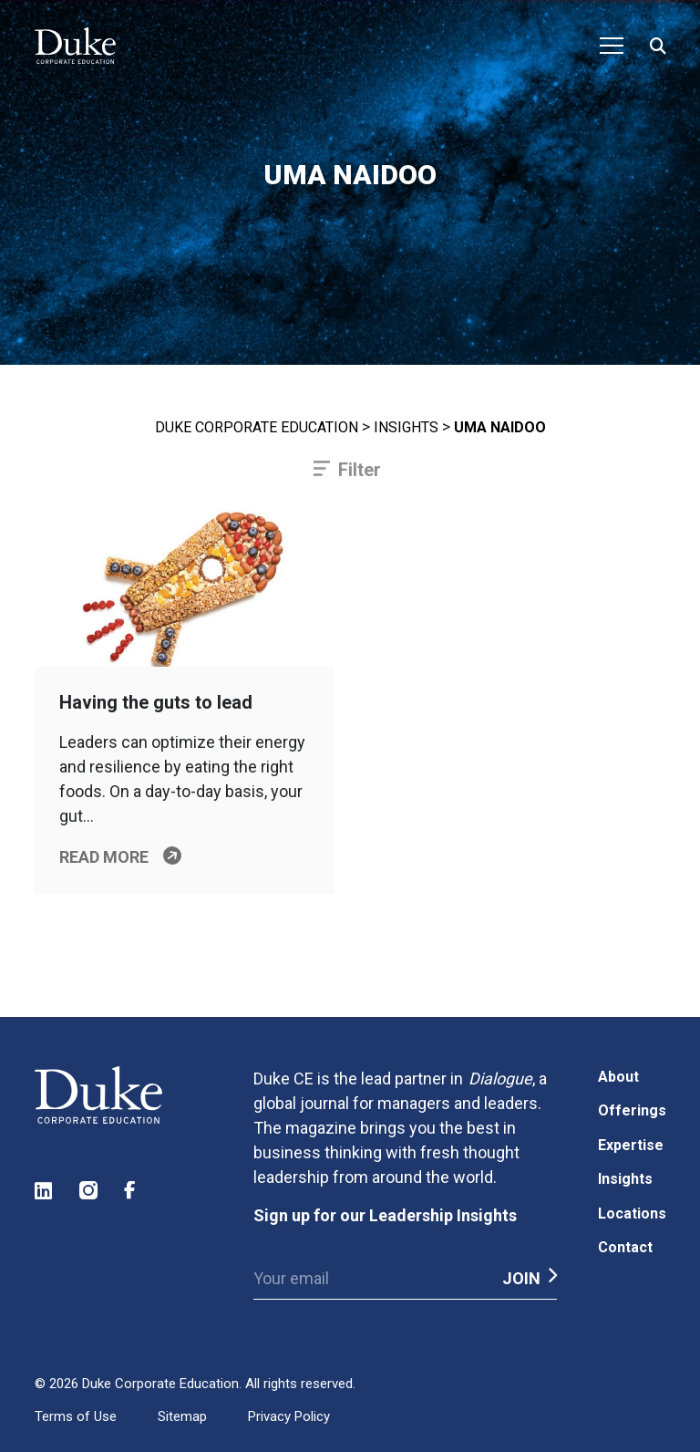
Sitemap (182, 1416)
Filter (359, 470)
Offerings (632, 1110)
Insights (406, 427)
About (618, 1076)
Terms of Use (76, 1416)
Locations (632, 1213)
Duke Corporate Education (256, 427)
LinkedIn (45, 1190)
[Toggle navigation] (611, 45)
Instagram (89, 1190)
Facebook (134, 1190)
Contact (625, 1247)
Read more (104, 856)
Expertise (631, 1145)
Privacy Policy (289, 1416)
